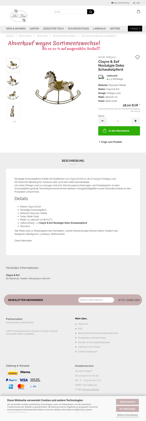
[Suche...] (90, 11)
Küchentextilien (78, 28)
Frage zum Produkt (111, 142)
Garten (34, 28)
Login (136, 3)
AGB (80, 328)
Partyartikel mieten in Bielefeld (20, 334)
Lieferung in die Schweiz (89, 347)
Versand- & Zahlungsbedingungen (94, 342)
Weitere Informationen (127, 415)
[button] (138, 12)
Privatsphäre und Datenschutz (92, 338)
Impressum (83, 324)
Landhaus (99, 28)
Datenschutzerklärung (16, 412)
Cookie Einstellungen (87, 351)
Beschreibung (73, 160)
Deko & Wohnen (16, 28)
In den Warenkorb (115, 130)
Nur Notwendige (127, 409)
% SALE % (135, 28)
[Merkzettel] (131, 12)
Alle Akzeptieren (127, 402)
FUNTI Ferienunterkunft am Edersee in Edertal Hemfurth (32, 331)
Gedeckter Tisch (53, 28)
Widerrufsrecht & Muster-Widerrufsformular (98, 333)
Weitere (115, 28)
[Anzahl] (119, 121)
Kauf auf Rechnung (120, 3)
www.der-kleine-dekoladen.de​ (20, 322)
